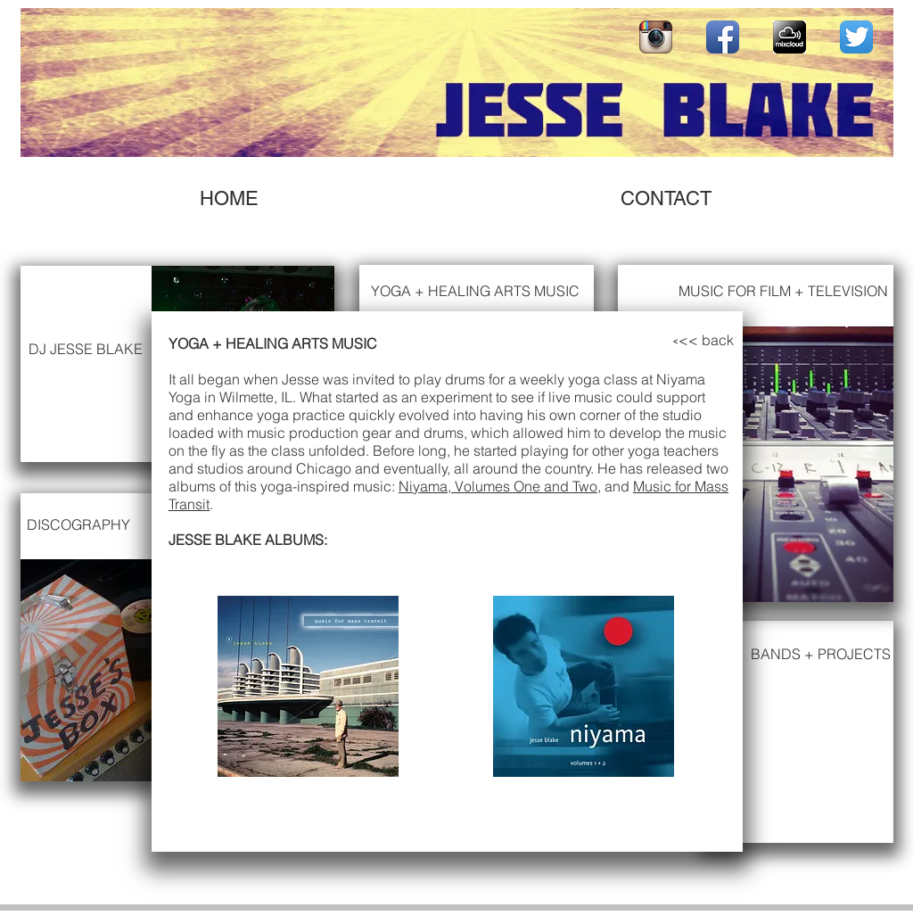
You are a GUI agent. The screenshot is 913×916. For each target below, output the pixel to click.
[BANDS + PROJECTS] (821, 654)
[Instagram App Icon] (655, 37)
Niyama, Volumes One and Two (498, 486)
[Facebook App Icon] (722, 37)
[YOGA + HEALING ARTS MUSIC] (480, 291)
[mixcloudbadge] (789, 37)
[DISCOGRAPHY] (78, 524)
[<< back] (706, 340)
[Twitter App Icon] (856, 37)
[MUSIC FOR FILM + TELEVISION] (782, 291)
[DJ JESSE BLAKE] (90, 349)
